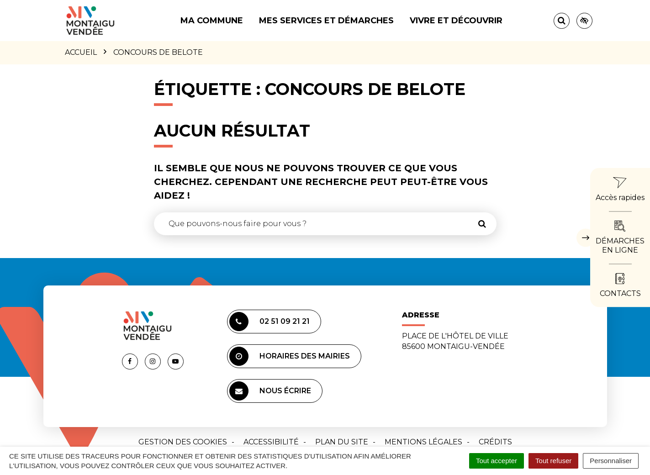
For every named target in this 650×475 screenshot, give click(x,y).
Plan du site (341, 442)
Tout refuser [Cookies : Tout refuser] (553, 460)
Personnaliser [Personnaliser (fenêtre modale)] (611, 460)
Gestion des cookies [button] (182, 442)
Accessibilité (271, 442)
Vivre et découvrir (456, 21)
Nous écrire (270, 391)
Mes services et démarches (326, 21)
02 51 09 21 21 (269, 321)
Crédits (495, 442)
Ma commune (211, 21)
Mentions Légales (423, 442)
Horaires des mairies (289, 356)
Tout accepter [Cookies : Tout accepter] (496, 460)
